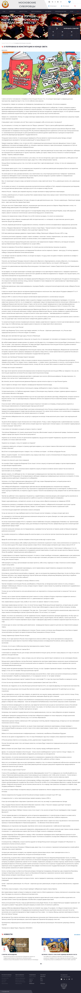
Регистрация (66, 6)
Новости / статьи (23, 11)
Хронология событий (19, 976)
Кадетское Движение (19, 974)
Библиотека (42, 976)
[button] (40, 36)
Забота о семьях (32, 976)
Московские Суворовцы (27, 4)
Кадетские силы (18, 983)
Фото (41, 978)
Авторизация (53, 6)
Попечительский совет (60, 11)
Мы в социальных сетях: (65, 976)
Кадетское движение (36, 11)
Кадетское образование (20, 978)
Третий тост (31, 978)
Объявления (12, 11)
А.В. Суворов (48, 11)
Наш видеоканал (64, 974)
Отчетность (42, 983)
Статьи (30, 981)
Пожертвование (32, 974)
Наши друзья (43, 974)
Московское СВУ (5, 978)
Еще (78, 11)
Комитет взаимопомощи (20, 981)
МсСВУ (71, 11)
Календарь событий (71, 28)
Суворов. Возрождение (9, 954)
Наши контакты (5, 983)
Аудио (41, 981)
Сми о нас (4, 981)
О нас (4, 11)
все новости (77, 934)
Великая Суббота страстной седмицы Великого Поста (59, 954)
